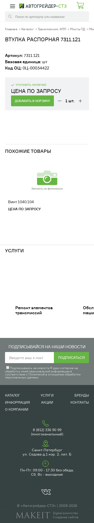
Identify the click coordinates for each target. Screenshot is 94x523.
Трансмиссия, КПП (52, 29)
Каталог (27, 29)
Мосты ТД (77, 29)
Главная (11, 29)
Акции (47, 402)
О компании (16, 409)
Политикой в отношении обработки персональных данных (42, 375)
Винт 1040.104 (21, 201)
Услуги (47, 395)
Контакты (79, 402)
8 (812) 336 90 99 (47, 430)
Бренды (81, 395)
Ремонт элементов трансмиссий (34, 310)
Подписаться (71, 358)
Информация (17, 402)
